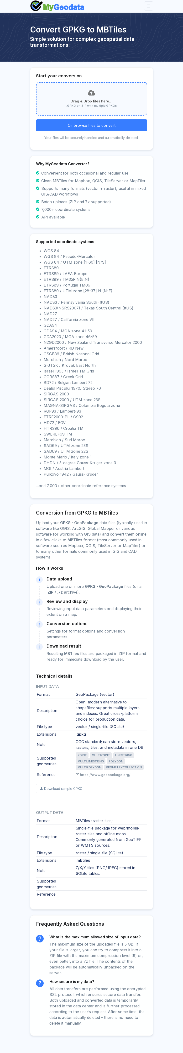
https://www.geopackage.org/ (103, 775)
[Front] (57, 6)
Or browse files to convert (91, 125)
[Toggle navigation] (148, 6)
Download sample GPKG (61, 789)
